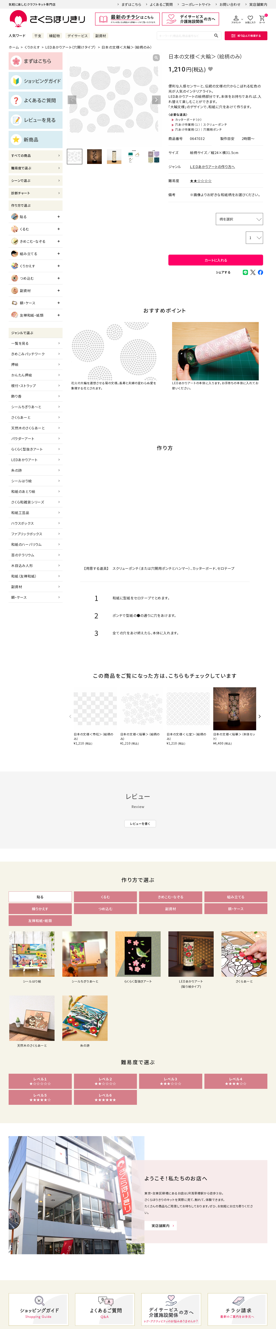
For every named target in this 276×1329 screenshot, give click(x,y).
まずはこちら (131, 4)
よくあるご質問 (161, 4)
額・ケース (23, 302)
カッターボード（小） (188, 119)
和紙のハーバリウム (26, 544)
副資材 (100, 35)
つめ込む (22, 278)
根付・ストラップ (23, 385)
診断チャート (20, 193)
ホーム (14, 47)
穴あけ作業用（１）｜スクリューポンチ (201, 124)
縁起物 (54, 35)
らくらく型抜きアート (27, 449)
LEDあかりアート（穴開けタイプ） (70, 47)
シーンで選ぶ (20, 180)
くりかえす (32, 47)
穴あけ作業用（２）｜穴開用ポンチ (198, 129)
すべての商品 (21, 155)
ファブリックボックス (26, 533)
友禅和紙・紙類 (27, 315)
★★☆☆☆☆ (201, 180)
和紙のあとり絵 (23, 491)
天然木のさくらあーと (28, 427)
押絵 (15, 364)
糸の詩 (16, 470)
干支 (38, 35)
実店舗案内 (258, 4)
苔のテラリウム (22, 554)
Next (156, 99)
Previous (72, 99)
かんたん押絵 (21, 375)
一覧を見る (20, 343)
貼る (19, 216)
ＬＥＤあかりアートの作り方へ (212, 166)
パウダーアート (22, 438)
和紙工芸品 (20, 512)
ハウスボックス (22, 523)
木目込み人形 (22, 565)
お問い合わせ (230, 4)
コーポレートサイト (196, 4)
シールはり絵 (21, 480)
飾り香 (16, 396)
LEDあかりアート (24, 459)
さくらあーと (21, 417)
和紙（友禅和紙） (24, 576)
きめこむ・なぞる (28, 241)
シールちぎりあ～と (26, 406)
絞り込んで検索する (246, 35)
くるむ (20, 228)
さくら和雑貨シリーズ (27, 502)
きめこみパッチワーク (28, 353)
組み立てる (24, 253)
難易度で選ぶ (21, 168)
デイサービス (77, 35)
